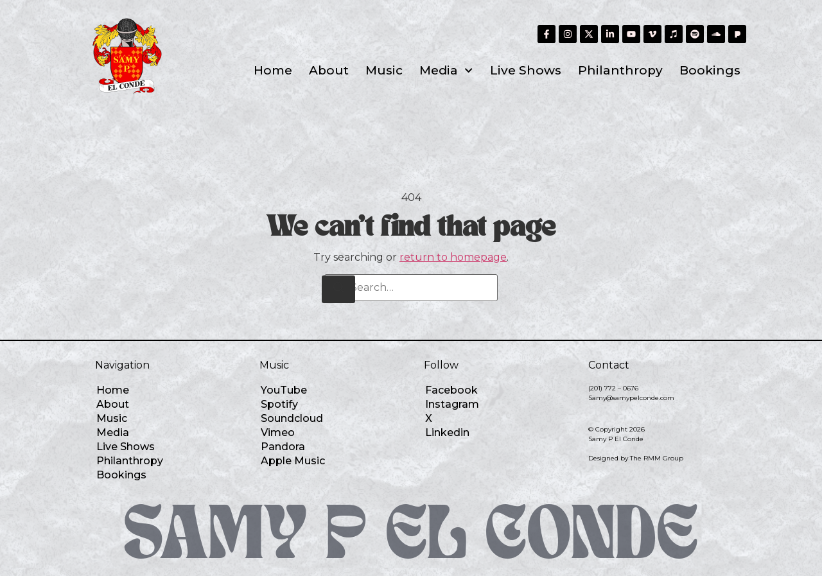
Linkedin (447, 432)
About (329, 70)
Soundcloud (292, 418)
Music (384, 70)
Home (273, 70)
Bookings (709, 70)
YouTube (284, 390)
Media (446, 70)
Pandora (283, 447)
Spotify (279, 404)
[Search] (338, 289)
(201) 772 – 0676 (613, 388)
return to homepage (453, 257)
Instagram (452, 404)
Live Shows (525, 70)
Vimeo (278, 432)
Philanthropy (620, 70)
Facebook (451, 390)
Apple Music (293, 461)
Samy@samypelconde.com (631, 398)
